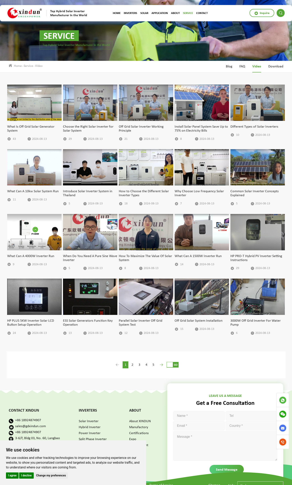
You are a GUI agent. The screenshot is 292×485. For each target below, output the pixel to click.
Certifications (139, 433)
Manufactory (138, 427)
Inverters (130, 13)
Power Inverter (89, 433)
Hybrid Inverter (89, 427)
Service (188, 13)
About (175, 13)
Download (275, 66)
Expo (132, 439)
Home (117, 13)
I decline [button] (26, 475)
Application (159, 13)
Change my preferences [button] (51, 475)
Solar (144, 13)
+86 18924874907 (28, 420)
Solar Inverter (88, 421)
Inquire (261, 13)
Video (38, 66)
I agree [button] (12, 475)
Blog (229, 66)
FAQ (242, 66)
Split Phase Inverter (93, 439)
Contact (202, 13)
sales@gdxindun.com (30, 426)
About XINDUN (140, 421)
